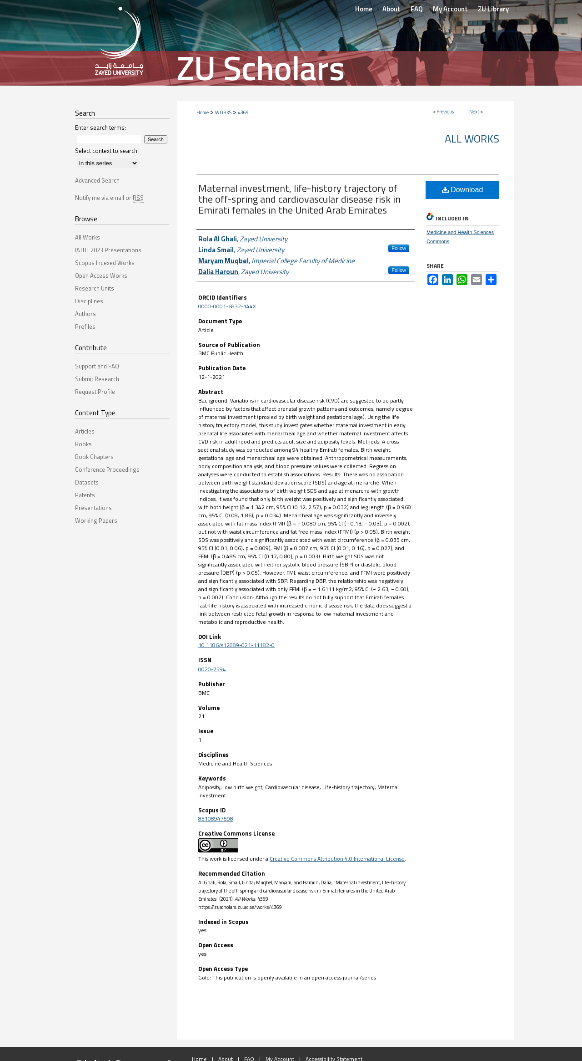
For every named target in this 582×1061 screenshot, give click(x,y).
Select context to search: (107, 150)
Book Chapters (94, 456)
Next (474, 111)
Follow (398, 248)
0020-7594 (212, 669)
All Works (472, 138)
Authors (85, 313)
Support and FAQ (97, 366)
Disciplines (89, 301)
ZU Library (493, 9)
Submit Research (97, 378)
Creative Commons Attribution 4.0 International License (337, 858)
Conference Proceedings (107, 469)
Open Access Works (101, 275)
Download (462, 190)
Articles (85, 431)
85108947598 (215, 818)
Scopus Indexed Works (105, 262)
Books (83, 444)
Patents (85, 495)
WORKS (223, 112)
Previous (445, 111)
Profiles (85, 326)
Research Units (94, 288)
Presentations (93, 507)
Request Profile (95, 391)
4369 (243, 112)
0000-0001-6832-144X (227, 306)
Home (202, 112)
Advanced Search (97, 180)
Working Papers (96, 520)
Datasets (87, 482)
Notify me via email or (109, 197)
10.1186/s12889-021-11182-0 (236, 645)
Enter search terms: (100, 127)
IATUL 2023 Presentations (108, 250)
